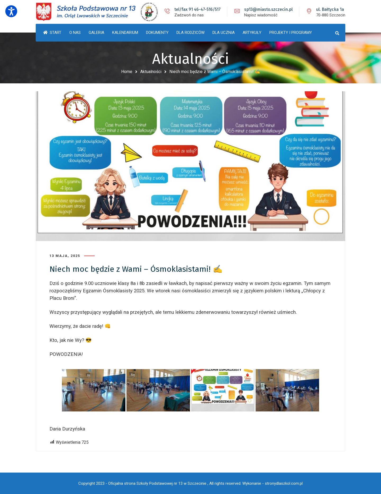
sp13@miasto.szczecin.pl (268, 9)
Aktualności (150, 71)
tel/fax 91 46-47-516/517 (197, 9)
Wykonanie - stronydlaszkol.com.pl (272, 483)
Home (126, 71)
